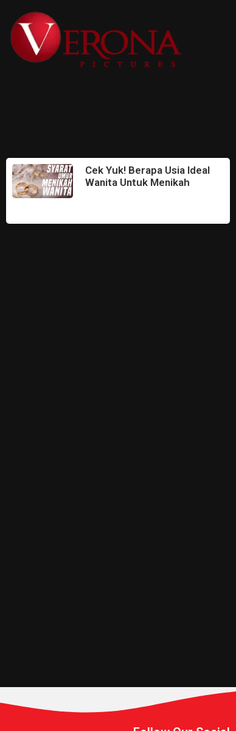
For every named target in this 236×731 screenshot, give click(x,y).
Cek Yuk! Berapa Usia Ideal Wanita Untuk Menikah (147, 176)
